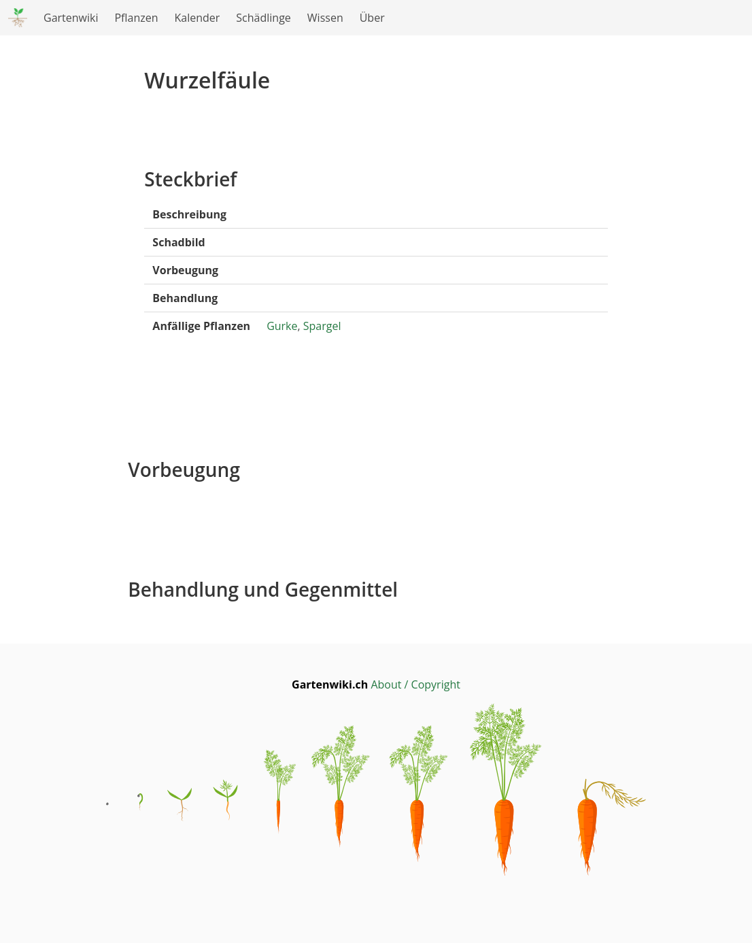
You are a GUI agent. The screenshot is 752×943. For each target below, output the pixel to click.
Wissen (325, 17)
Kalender (197, 17)
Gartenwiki (71, 17)
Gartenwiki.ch (331, 684)
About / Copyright (415, 684)
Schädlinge (263, 17)
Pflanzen (136, 17)
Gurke (282, 325)
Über (372, 17)
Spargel (322, 325)
